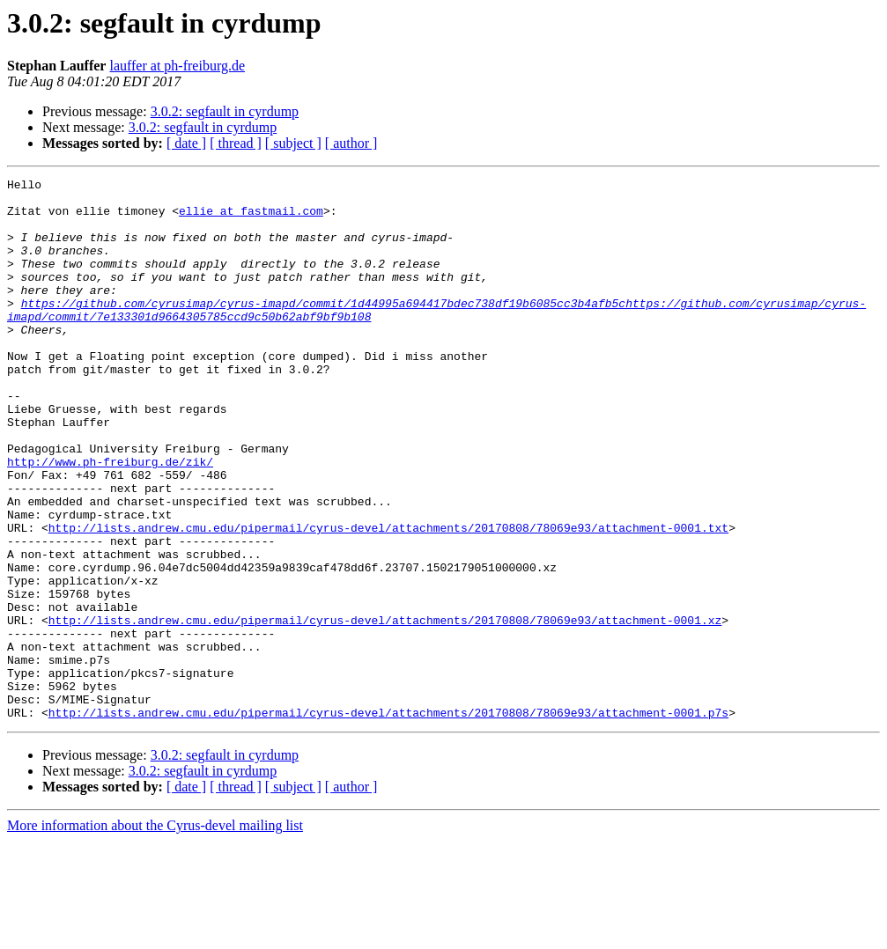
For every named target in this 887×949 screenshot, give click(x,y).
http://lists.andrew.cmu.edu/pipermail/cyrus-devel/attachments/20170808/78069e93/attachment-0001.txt (388, 599)
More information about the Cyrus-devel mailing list (155, 933)
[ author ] (351, 143)
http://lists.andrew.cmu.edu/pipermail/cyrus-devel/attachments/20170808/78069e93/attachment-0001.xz (384, 709)
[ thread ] (236, 143)
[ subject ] (293, 143)
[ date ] (186, 143)
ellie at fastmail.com (251, 218)
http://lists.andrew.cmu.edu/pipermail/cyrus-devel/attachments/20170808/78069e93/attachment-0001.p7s (388, 820)
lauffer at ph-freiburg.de (177, 65)
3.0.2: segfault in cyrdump (225, 111)
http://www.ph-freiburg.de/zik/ (110, 519)
